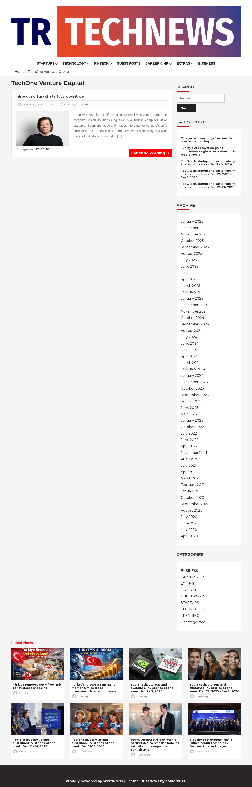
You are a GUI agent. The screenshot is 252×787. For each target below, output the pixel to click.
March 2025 (190, 286)
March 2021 (190, 478)
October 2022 (192, 427)
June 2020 (190, 523)
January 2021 (192, 491)
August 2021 (191, 459)
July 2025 (189, 260)
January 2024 (192, 376)
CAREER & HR (156, 63)
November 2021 (194, 453)
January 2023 (192, 420)
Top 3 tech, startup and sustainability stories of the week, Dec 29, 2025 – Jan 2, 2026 (208, 174)
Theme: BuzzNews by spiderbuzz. (156, 781)
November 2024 (194, 311)
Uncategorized (193, 622)
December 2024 (194, 305)
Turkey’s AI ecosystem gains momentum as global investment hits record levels (208, 151)
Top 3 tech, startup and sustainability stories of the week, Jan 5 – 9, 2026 (208, 162)
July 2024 (189, 337)
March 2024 (191, 363)
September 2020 (195, 504)
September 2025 (195, 247)
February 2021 (193, 485)
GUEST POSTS (128, 63)
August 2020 (192, 510)
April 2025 (189, 279)
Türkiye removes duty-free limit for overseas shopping (207, 139)
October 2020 (192, 498)
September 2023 (195, 395)
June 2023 (189, 408)
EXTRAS (183, 63)
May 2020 (189, 530)
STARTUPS (45, 63)
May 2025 (189, 273)
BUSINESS (206, 63)
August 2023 (191, 401)
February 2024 (193, 369)
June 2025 (189, 266)
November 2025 (194, 234)
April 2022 (189, 446)
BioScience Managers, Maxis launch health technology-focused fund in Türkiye (211, 743)
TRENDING (190, 616)
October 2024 (192, 318)
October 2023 (192, 388)
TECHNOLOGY (74, 63)
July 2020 (189, 517)
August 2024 (191, 331)
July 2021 (188, 465)
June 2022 (189, 440)
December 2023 (194, 382)
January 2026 (192, 221)
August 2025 (191, 254)
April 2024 (189, 356)
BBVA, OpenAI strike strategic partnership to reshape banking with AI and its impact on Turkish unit (155, 744)
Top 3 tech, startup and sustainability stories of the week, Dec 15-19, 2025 (93, 743)
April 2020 (189, 536)
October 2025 (192, 241)
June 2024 (189, 343)
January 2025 (192, 299)
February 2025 (193, 292)
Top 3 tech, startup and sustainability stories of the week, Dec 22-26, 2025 (208, 185)
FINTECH (101, 63)
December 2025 (194, 228)
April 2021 (189, 472)
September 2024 (195, 324)
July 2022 (189, 433)
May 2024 (189, 350)
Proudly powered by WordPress (95, 781)
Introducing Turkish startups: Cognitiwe (50, 96)
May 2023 (189, 414)
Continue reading (150, 153)
